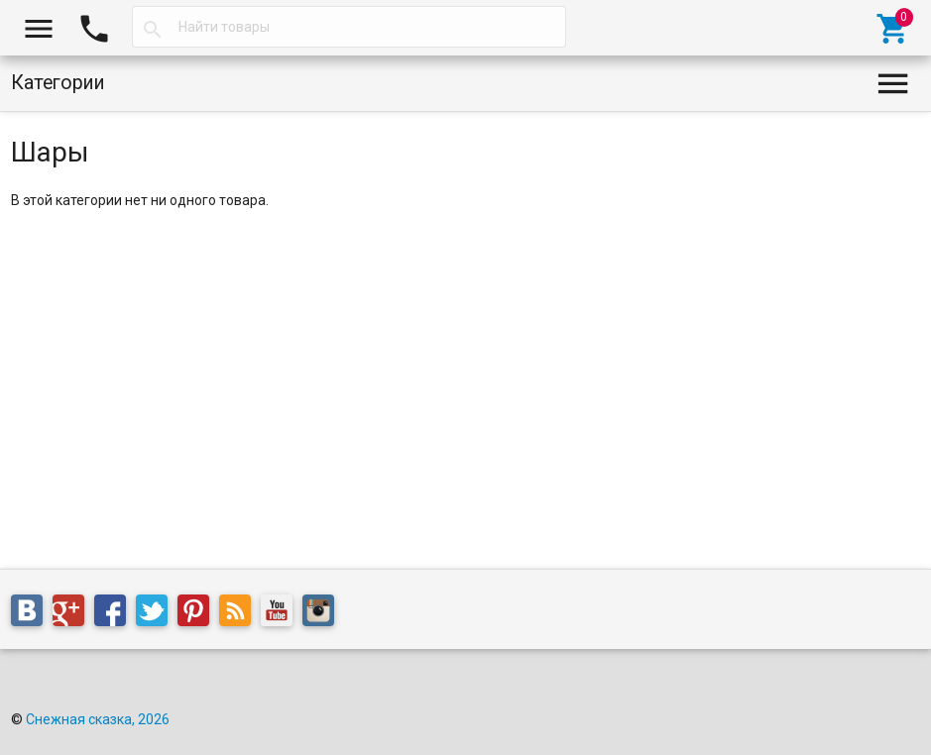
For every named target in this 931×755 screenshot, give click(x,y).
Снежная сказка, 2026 (98, 719)
